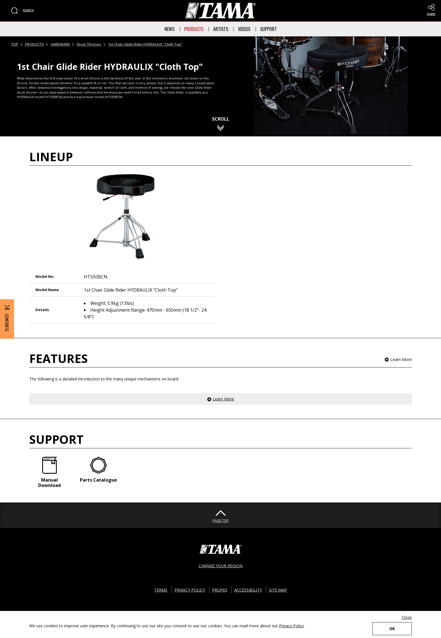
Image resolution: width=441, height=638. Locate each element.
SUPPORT (268, 29)
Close (407, 617)
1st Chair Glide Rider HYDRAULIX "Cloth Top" (145, 44)
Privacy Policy (291, 625)
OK (392, 628)
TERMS (160, 590)
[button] (22, 10)
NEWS (169, 29)
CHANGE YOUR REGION (220, 565)
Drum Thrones (89, 44)
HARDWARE (60, 44)
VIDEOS (244, 29)
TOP (14, 44)
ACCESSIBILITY (248, 590)
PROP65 (219, 590)
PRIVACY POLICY (189, 590)
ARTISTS (220, 29)
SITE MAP (278, 590)
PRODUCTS (193, 29)
